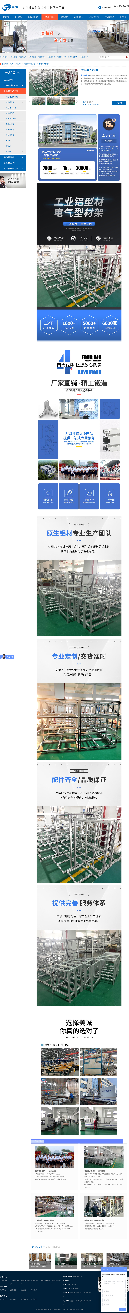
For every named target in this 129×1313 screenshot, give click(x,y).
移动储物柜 (35, 1264)
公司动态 (3, 1299)
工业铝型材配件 (33, 17)
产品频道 (18, 64)
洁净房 (8, 146)
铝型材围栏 (64, 17)
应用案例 (3, 1286)
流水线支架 (10, 129)
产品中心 (3, 1277)
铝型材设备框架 (12, 97)
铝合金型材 (32, 57)
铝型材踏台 (10, 113)
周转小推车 (61, 1264)
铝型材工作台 (78, 17)
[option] (38, 101)
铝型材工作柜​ (114, 1264)
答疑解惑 (13, 1299)
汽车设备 (13, 1290)
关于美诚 (123, 17)
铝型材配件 (22, 57)
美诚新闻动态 (109, 17)
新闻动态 (3, 1296)
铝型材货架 (10, 135)
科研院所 (34, 1290)
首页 (11, 64)
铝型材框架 (41, 57)
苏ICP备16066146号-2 (76, 1309)
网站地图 (34, 1299)
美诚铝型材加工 (73, 57)
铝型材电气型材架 (43, 64)
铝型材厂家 (84, 57)
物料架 (8, 140)
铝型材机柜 (10, 102)
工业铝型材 (18, 17)
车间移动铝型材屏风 (90, 1264)
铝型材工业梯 (11, 108)
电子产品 (3, 1290)
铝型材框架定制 (49, 17)
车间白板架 (10, 124)
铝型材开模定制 (94, 17)
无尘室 (8, 151)
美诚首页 (6, 17)
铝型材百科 (24, 1299)
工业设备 (24, 1290)
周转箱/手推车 (11, 119)
